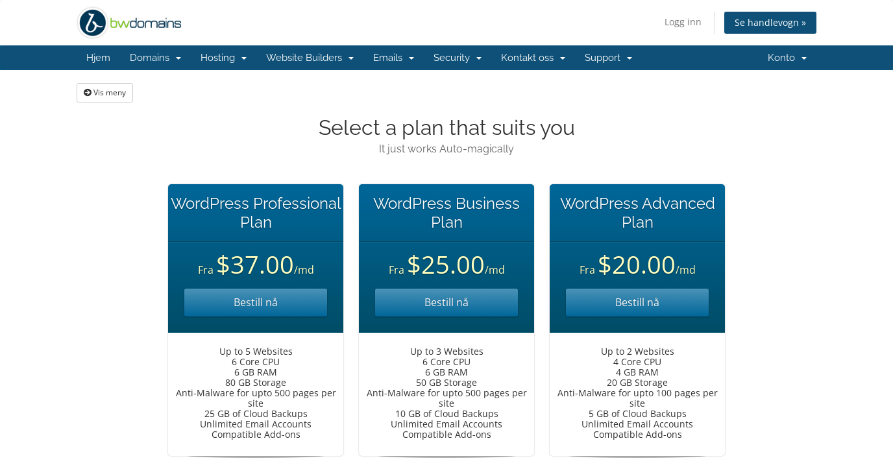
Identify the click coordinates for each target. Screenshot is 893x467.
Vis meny (105, 92)
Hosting (224, 58)
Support (608, 58)
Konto (787, 58)
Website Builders (310, 58)
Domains (155, 58)
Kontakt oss (533, 58)
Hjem (98, 58)
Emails (393, 58)
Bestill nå (256, 302)
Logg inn (683, 22)
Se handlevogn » (770, 22)
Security (458, 58)
